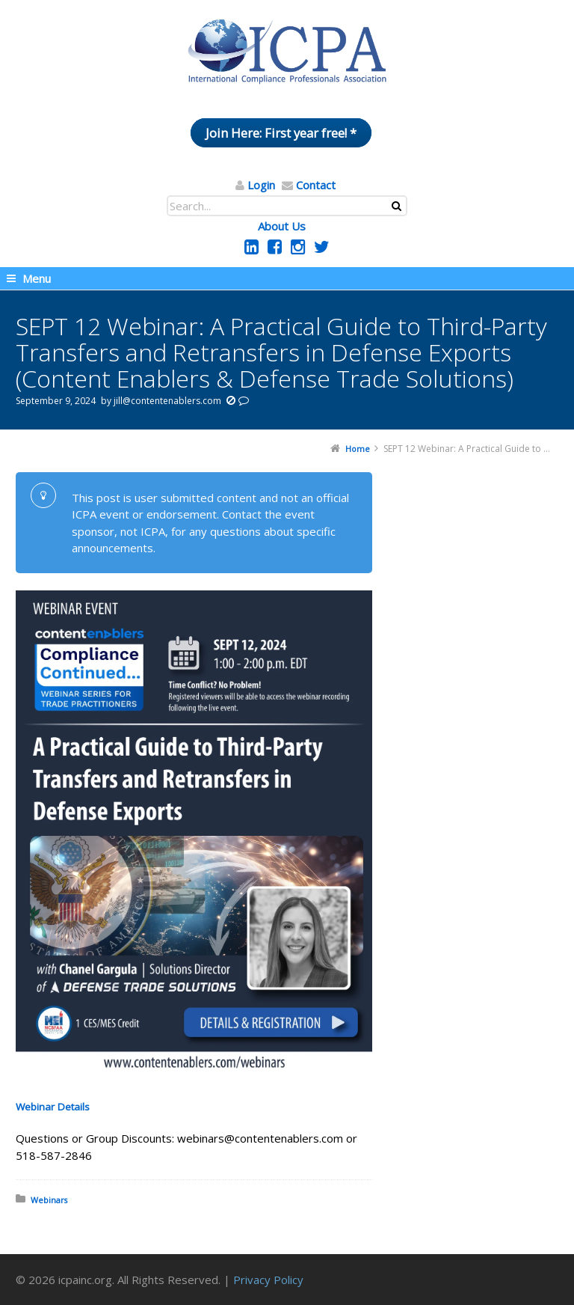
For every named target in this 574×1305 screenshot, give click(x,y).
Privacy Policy (268, 1279)
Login (261, 184)
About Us (282, 225)
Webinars (49, 1199)
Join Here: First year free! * (281, 132)
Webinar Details (53, 1106)
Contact (316, 184)
